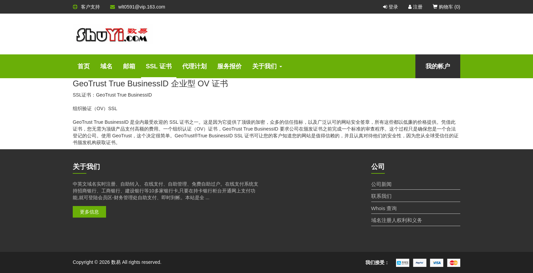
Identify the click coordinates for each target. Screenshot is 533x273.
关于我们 (267, 66)
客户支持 (86, 7)
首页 (84, 66)
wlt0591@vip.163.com (137, 7)
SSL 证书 (159, 66)
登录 (390, 7)
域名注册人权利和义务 (396, 220)
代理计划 (194, 66)
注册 (415, 7)
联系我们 (381, 196)
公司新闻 (381, 184)
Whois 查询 (384, 208)
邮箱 (129, 66)
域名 (106, 66)
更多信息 (89, 212)
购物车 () (446, 7)
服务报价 (229, 66)
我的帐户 (438, 66)
